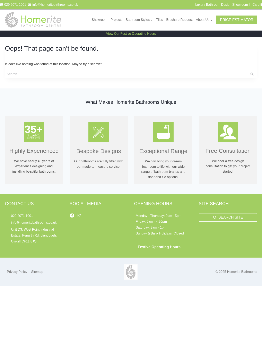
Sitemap (37, 272)
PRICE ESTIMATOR (236, 20)
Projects (116, 19)
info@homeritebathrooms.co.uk (34, 222)
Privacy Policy (17, 272)
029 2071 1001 (22, 216)
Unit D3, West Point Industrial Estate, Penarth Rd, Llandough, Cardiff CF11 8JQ (34, 235)
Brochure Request (179, 19)
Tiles (159, 19)
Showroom (99, 19)
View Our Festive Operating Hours (131, 33)
